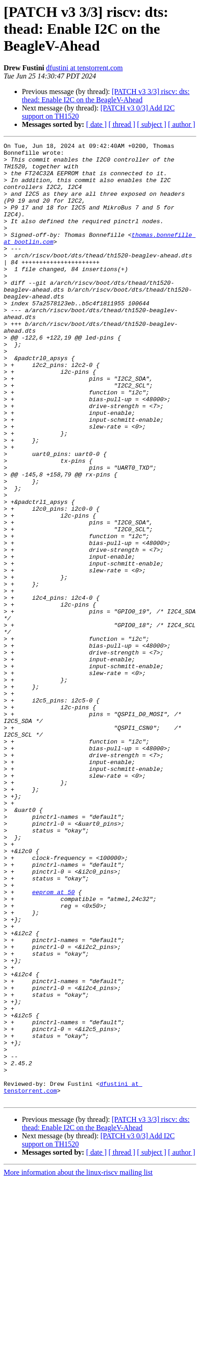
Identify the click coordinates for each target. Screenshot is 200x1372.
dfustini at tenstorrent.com (84, 68)
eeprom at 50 (53, 1042)
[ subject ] (151, 124)
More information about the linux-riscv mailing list (78, 1364)
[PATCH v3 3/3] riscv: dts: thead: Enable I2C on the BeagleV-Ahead (106, 96)
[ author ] (181, 124)
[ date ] (96, 124)
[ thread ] (121, 124)
